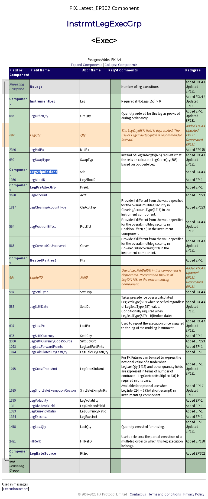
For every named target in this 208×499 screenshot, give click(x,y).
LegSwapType (40, 159)
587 (11, 292)
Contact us (138, 494)
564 (11, 226)
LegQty (35, 135)
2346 (12, 149)
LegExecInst (38, 416)
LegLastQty (38, 426)
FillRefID (35, 441)
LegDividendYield (42, 406)
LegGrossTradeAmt (43, 368)
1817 (12, 207)
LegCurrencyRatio (43, 411)
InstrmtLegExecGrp (104, 23)
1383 (12, 411)
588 (11, 306)
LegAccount (38, 195)
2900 (12, 341)
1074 (12, 352)
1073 (12, 346)
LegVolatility (39, 400)
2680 (12, 195)
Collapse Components (121, 64)
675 (11, 335)
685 (11, 116)
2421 (12, 441)
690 (11, 159)
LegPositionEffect (43, 226)
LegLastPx (37, 325)
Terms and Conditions (164, 494)
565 (11, 245)
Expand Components (86, 64)
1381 (12, 406)
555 (16, 86)
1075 (12, 368)
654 (11, 277)
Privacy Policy (193, 494)
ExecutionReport (15, 489)
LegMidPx (37, 149)
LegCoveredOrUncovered (48, 245)
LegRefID (36, 277)
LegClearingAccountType (48, 207)
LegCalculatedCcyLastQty (48, 352)
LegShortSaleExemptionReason (53, 390)
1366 (12, 179)
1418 (12, 426)
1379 (12, 400)
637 (11, 325)
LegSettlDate (39, 306)
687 (11, 135)
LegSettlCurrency (42, 335)
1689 (12, 390)
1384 (12, 416)
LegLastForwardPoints (46, 346)
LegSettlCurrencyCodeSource (51, 341)
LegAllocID (37, 179)
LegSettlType (39, 292)
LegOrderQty (39, 116)
